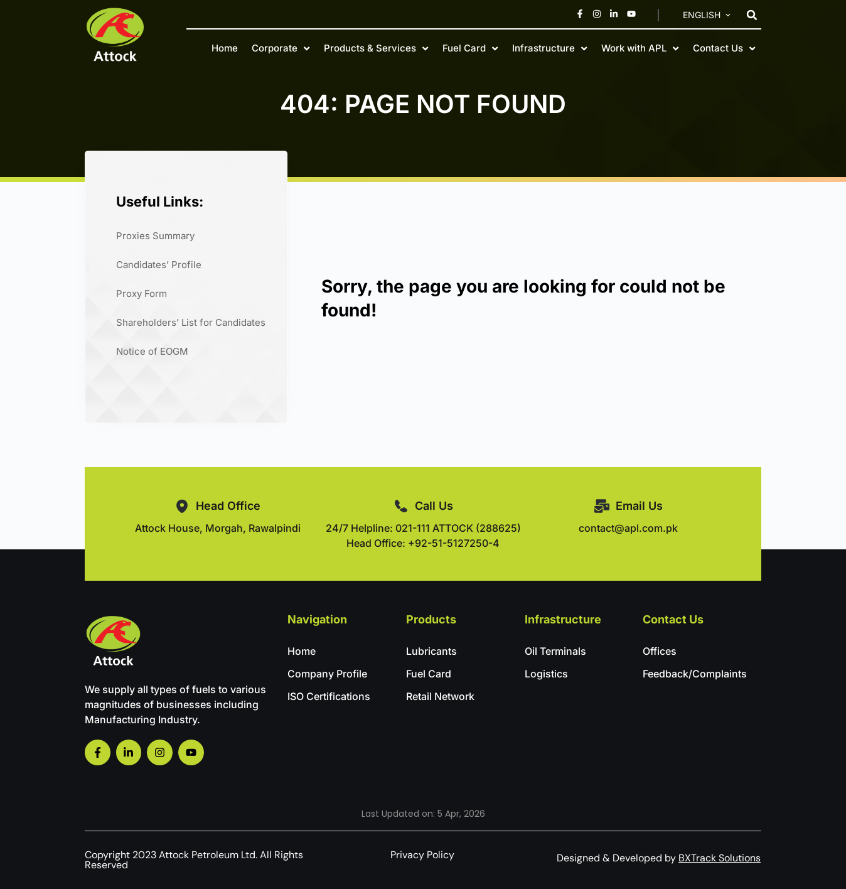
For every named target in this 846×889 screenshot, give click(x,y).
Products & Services (376, 48)
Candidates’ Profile (158, 265)
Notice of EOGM (152, 351)
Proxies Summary (155, 236)
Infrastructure (549, 48)
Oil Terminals (555, 651)
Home (225, 48)
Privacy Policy (422, 854)
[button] (751, 15)
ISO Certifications (328, 696)
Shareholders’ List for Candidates (190, 322)
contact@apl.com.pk (628, 528)
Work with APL (639, 48)
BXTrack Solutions (719, 858)
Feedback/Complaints (695, 673)
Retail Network (440, 696)
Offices (660, 651)
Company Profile (327, 673)
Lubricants (431, 651)
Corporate (280, 48)
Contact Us (724, 48)
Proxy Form (141, 293)
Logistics (546, 673)
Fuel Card (470, 48)
